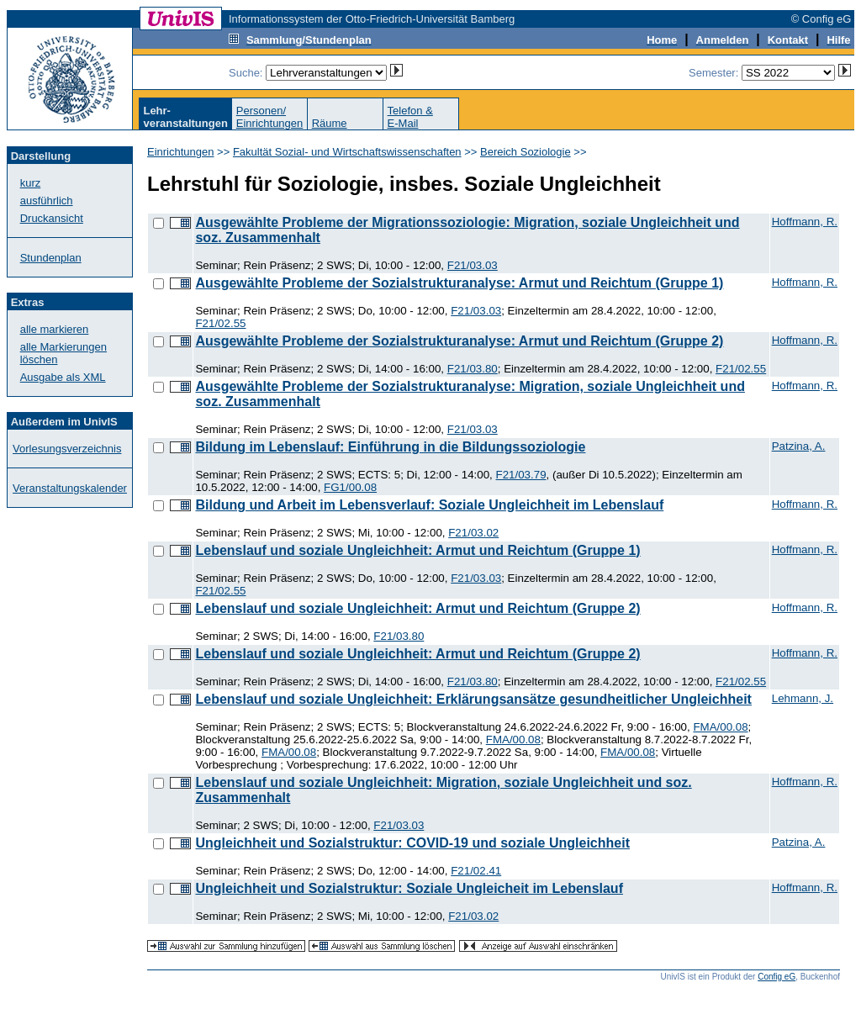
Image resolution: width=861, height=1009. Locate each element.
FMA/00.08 (720, 727)
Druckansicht (51, 218)
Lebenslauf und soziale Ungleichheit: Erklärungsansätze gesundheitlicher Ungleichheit (473, 699)
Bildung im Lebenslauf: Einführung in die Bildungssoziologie (390, 447)
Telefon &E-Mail (410, 116)
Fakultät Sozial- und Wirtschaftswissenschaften (347, 151)
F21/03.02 (473, 532)
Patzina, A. (799, 446)
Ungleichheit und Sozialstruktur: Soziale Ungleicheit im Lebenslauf (409, 888)
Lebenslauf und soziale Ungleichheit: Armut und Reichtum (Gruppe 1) (417, 550)
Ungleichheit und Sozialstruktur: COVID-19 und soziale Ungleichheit (412, 843)
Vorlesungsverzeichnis (67, 448)
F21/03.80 (472, 368)
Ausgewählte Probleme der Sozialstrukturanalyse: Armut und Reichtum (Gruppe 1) (459, 283)
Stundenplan (51, 257)
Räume (329, 123)
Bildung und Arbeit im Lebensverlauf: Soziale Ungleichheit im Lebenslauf (429, 505)
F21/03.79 (521, 474)
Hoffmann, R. (804, 221)
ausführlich (46, 200)
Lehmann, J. (802, 698)
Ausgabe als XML (63, 377)
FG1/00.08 (350, 487)
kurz (30, 183)
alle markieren (54, 329)
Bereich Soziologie (525, 151)
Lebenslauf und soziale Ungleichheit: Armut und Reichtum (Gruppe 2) (417, 608)
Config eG (776, 976)
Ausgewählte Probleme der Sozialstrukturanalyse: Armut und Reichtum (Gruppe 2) (459, 341)
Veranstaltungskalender (70, 488)
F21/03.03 (472, 265)
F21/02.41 (476, 870)
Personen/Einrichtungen (270, 116)
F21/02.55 (220, 323)
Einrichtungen (180, 151)
